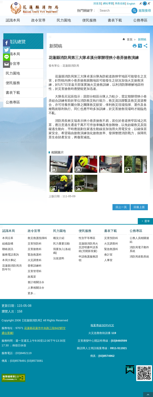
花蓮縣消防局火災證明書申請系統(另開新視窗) (88, 247)
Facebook (6, 42)
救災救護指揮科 (37, 238)
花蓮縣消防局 (34, 8)
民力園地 (64, 20)
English (131, 3)
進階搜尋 (144, 10)
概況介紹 (58, 238)
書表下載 (115, 20)
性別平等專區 (87, 238)
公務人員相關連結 (139, 239)
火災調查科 (35, 260)
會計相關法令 (36, 282)
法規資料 (58, 258)
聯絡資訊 (7, 249)
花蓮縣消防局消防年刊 (12, 267)
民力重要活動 (61, 243)
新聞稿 (142, 39)
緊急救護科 (35, 254)
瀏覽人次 (8, 311)
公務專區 (140, 20)
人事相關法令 (36, 287)
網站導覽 (108, 3)
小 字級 (141, 3)
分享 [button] (145, 45)
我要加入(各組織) (62, 250)
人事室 (108, 260)
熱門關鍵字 (85, 10)
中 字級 (145, 3)
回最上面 (139, 207)
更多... (32, 293)
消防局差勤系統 (139, 256)
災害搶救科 (35, 249)
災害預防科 (35, 243)
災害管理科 (35, 271)
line (6, 57)
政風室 (32, 276)
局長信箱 (120, 3)
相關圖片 (57, 152)
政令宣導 (38, 20)
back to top (148, 394)
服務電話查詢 (10, 254)
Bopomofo (140, 45)
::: (3, 31)
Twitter (6, 50)
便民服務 (89, 20)
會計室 (108, 254)
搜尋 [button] (134, 11)
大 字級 (149, 3)
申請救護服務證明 (88, 258)
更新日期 (8, 305)
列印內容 (134, 45)
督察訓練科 (35, 265)
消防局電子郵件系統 (139, 249)
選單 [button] (147, 221)
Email (6, 64)
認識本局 (13, 20)
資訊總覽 (17, 41)
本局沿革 (7, 238)
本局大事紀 (9, 260)
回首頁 (97, 3)
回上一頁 (121, 207)
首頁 (129, 39)
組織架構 (7, 243)
